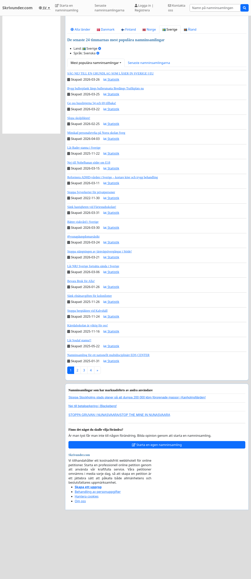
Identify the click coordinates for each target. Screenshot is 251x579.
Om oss (80, 556)
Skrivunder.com (17, 7)
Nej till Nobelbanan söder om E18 (88, 217)
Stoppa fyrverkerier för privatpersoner (91, 247)
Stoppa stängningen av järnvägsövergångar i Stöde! (99, 306)
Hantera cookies (86, 551)
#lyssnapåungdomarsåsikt (83, 291)
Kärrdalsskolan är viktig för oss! (87, 380)
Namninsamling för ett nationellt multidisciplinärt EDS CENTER (108, 410)
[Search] (215, 8)
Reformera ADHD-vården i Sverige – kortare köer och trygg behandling (112, 232)
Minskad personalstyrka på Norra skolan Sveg (96, 187)
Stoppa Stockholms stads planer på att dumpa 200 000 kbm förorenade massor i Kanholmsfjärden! (137, 452)
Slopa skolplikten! (78, 173)
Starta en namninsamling (66, 7)
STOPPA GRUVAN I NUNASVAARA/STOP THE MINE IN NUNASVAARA (119, 469)
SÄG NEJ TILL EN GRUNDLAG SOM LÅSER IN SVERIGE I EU (110, 128)
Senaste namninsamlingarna (110, 7)
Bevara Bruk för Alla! (81, 336)
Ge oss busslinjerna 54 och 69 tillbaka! (91, 158)
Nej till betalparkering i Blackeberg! (92, 461)
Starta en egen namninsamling (157, 500)
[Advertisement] (156, 49)
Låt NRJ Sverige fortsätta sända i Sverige (93, 321)
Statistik (111, 134)
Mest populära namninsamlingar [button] (95, 118)
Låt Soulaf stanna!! (79, 395)
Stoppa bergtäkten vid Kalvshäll (87, 365)
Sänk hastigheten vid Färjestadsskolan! (91, 262)
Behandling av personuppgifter (98, 546)
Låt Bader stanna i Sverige (84, 202)
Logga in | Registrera (144, 7)
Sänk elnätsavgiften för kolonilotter (89, 350)
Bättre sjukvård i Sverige (83, 276)
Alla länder (80, 84)
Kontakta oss (176, 7)
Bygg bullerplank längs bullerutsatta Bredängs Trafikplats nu (105, 143)
